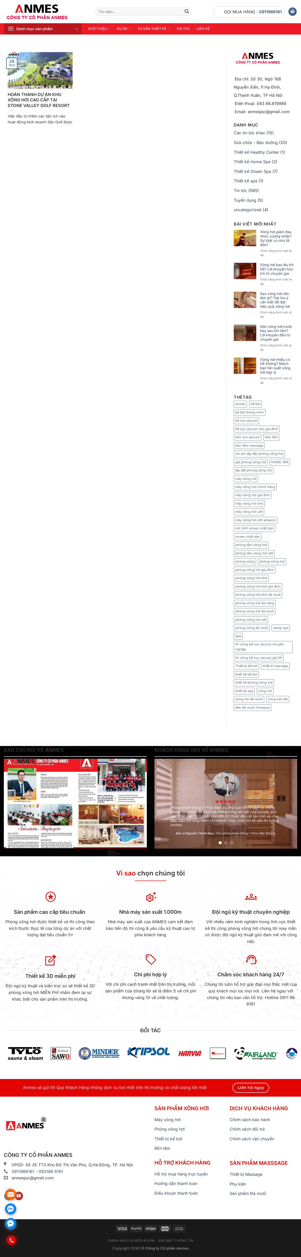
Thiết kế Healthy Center (256, 152)
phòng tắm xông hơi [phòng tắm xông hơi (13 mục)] (251, 545)
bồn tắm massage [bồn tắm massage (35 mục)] (249, 445)
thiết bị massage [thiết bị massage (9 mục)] (275, 666)
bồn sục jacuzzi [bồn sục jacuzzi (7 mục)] (247, 437)
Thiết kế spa (245, 180)
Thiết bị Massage (246, 1174)
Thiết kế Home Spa (252, 161)
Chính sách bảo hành (250, 1119)
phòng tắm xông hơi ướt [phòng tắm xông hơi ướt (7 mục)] (254, 553)
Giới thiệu (99, 28)
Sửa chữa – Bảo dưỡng (256, 142)
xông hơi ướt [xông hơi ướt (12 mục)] (278, 699)
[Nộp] (187, 11)
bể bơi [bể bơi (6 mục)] (255, 404)
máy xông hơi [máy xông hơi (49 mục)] (246, 479)
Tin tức (183, 29)
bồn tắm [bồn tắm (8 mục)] (271, 437)
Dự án (124, 28)
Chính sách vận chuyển (252, 1138)
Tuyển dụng (245, 200)
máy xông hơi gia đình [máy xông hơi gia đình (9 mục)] (252, 495)
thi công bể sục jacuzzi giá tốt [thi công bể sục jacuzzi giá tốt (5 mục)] (258, 658)
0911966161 (270, 11)
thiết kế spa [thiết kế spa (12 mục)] (244, 691)
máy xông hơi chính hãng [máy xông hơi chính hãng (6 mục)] (255, 487)
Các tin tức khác (249, 132)
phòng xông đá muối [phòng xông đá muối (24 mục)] (251, 628)
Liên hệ (203, 29)
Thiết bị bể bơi (168, 1138)
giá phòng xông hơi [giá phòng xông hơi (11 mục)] (250, 462)
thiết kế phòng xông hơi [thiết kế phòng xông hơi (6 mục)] (254, 682)
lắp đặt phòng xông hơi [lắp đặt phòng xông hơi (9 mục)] (253, 470)
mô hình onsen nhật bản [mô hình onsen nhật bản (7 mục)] (254, 528)
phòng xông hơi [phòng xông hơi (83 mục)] (272, 561)
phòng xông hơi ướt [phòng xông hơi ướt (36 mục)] (250, 620)
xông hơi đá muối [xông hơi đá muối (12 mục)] (249, 699)
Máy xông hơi (167, 1119)
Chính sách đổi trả (247, 1129)
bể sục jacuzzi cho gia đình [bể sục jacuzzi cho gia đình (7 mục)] (256, 429)
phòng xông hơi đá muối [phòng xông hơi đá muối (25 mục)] (254, 611)
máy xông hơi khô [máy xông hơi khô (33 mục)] (249, 503)
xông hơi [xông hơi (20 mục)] (265, 691)
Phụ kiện (238, 1184)
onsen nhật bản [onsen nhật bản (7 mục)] (247, 537)
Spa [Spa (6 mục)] (238, 636)
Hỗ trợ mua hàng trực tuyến (181, 1174)
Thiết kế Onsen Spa (252, 171)
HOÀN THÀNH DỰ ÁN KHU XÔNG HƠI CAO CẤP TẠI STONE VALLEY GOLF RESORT (39, 100)
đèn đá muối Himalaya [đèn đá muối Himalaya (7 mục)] (252, 707)
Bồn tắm (162, 1148)
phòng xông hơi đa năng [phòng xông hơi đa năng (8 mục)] (254, 603)
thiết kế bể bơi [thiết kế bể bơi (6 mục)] (246, 674)
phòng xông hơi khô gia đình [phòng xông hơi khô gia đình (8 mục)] (258, 586)
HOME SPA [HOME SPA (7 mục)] (279, 462)
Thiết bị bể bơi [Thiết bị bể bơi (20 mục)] (246, 666)
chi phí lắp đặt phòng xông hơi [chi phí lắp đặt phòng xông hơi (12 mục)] (259, 454)
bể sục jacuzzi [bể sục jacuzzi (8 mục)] (246, 420)
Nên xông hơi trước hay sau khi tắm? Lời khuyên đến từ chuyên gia (276, 333)
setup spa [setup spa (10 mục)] (280, 628)
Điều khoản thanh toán (176, 1193)
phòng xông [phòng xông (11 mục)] (244, 561)
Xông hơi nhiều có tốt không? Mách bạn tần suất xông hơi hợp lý (275, 366)
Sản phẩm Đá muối (248, 1193)
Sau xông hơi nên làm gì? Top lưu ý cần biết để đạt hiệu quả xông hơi (275, 300)
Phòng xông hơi (169, 1129)
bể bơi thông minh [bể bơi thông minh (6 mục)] (249, 412)
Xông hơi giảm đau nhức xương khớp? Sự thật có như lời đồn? (276, 238)
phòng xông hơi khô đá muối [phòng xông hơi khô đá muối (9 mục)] (258, 595)
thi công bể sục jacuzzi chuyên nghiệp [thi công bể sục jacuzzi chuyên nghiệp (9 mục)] (259, 646)
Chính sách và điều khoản (131, 1240)
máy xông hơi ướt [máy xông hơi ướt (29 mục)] (249, 512)
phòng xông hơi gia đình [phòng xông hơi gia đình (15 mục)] (254, 570)
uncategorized (247, 209)
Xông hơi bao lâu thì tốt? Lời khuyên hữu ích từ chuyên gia (276, 269)
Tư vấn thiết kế (154, 28)
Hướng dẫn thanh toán (175, 1183)
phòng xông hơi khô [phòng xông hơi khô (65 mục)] (251, 578)
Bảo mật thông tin (176, 1240)
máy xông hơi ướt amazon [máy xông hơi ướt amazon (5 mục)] (255, 520)
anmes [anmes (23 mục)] (240, 404)
